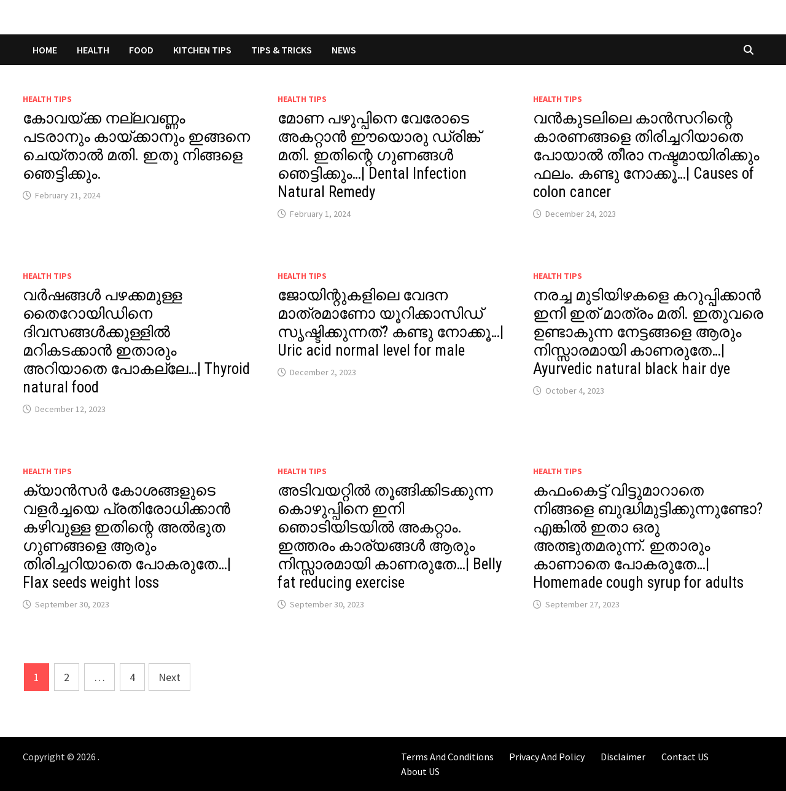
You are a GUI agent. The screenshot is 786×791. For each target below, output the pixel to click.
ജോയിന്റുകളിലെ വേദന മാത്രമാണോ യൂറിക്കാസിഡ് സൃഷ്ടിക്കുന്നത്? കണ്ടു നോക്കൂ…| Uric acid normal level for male (391, 322)
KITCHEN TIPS (202, 50)
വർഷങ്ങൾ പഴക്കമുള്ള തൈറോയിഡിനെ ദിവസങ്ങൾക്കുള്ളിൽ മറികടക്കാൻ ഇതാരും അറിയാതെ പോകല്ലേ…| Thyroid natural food (136, 341)
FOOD (141, 50)
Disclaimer (623, 756)
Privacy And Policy (547, 756)
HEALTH (93, 50)
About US (420, 771)
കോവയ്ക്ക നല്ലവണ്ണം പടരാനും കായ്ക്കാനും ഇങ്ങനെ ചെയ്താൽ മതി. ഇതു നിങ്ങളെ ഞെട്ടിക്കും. (136, 145)
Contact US (685, 756)
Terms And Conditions (447, 756)
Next (169, 677)
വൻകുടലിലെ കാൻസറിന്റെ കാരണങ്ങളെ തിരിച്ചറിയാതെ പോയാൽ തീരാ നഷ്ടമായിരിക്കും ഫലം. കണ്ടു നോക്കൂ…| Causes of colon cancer (646, 155)
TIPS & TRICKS (281, 50)
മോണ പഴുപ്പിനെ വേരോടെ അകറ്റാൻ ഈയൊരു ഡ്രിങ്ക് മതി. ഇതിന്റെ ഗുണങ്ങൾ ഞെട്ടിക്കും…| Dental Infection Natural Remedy (379, 155)
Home (45, 50)
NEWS (344, 50)
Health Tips (47, 98)
